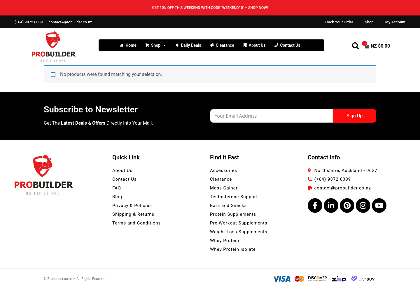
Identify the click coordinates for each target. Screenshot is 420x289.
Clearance (225, 45)
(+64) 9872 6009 (29, 22)
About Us (257, 45)
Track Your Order (339, 22)
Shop (369, 22)
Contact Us (290, 45)
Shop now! (260, 8)
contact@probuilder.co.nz (70, 22)
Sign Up (354, 116)
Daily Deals (191, 45)
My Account (395, 22)
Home (130, 45)
